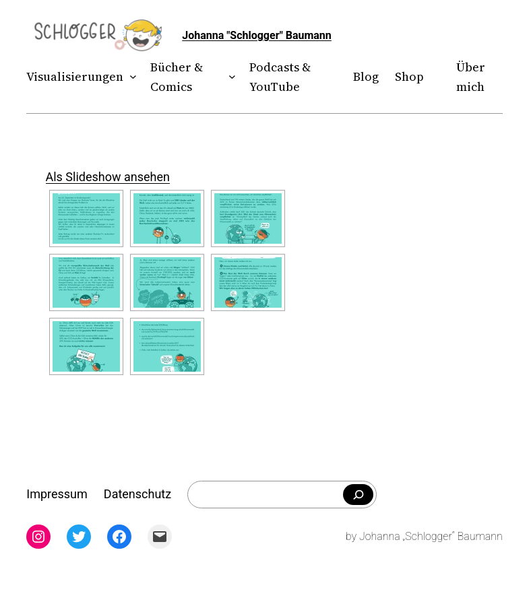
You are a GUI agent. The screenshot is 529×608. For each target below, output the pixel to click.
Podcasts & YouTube (280, 77)
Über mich (470, 77)
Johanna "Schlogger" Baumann (257, 35)
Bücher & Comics (176, 77)
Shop (409, 76)
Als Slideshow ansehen (108, 177)
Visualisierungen (74, 76)
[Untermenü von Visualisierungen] (130, 77)
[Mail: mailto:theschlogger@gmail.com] (160, 537)
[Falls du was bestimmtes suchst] (358, 495)
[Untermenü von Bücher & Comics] (229, 77)
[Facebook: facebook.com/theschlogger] (119, 537)
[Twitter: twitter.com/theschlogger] (79, 537)
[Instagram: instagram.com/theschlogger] (38, 537)
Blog (366, 76)
